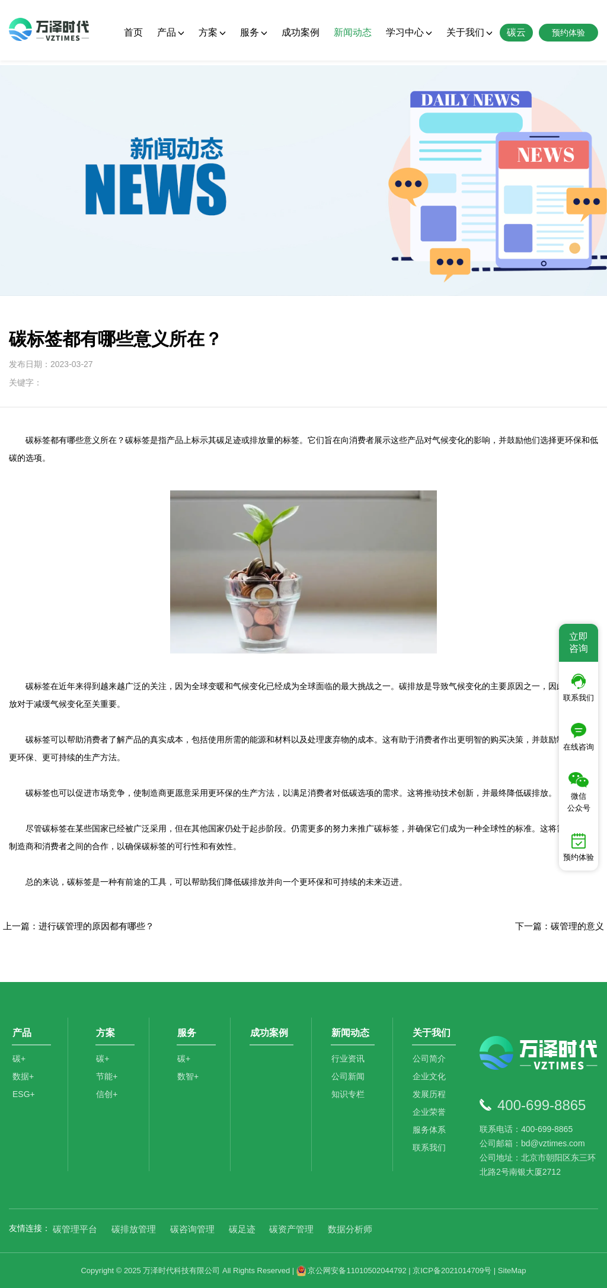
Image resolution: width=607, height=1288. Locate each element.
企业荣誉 (431, 1118)
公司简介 (431, 1065)
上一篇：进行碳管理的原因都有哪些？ (78, 926)
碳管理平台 (75, 1229)
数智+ (189, 1083)
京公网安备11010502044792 (351, 1270)
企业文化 (431, 1083)
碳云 (516, 32)
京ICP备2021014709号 (452, 1270)
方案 (212, 32)
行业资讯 (349, 1065)
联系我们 (431, 1154)
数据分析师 (350, 1229)
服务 (253, 32)
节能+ (108, 1083)
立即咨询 (578, 642)
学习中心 (409, 32)
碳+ (18, 1065)
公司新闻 (349, 1083)
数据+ (23, 1083)
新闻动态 (353, 32)
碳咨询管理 (192, 1229)
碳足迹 (242, 1229)
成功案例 (301, 32)
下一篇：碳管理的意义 (559, 926)
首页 (133, 32)
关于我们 (469, 32)
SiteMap (512, 1270)
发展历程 (431, 1100)
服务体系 (431, 1136)
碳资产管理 (291, 1229)
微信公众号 (578, 792)
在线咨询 (578, 737)
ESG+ (23, 1100)
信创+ (108, 1100)
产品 (170, 32)
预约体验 (578, 847)
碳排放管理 (133, 1229)
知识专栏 (349, 1100)
